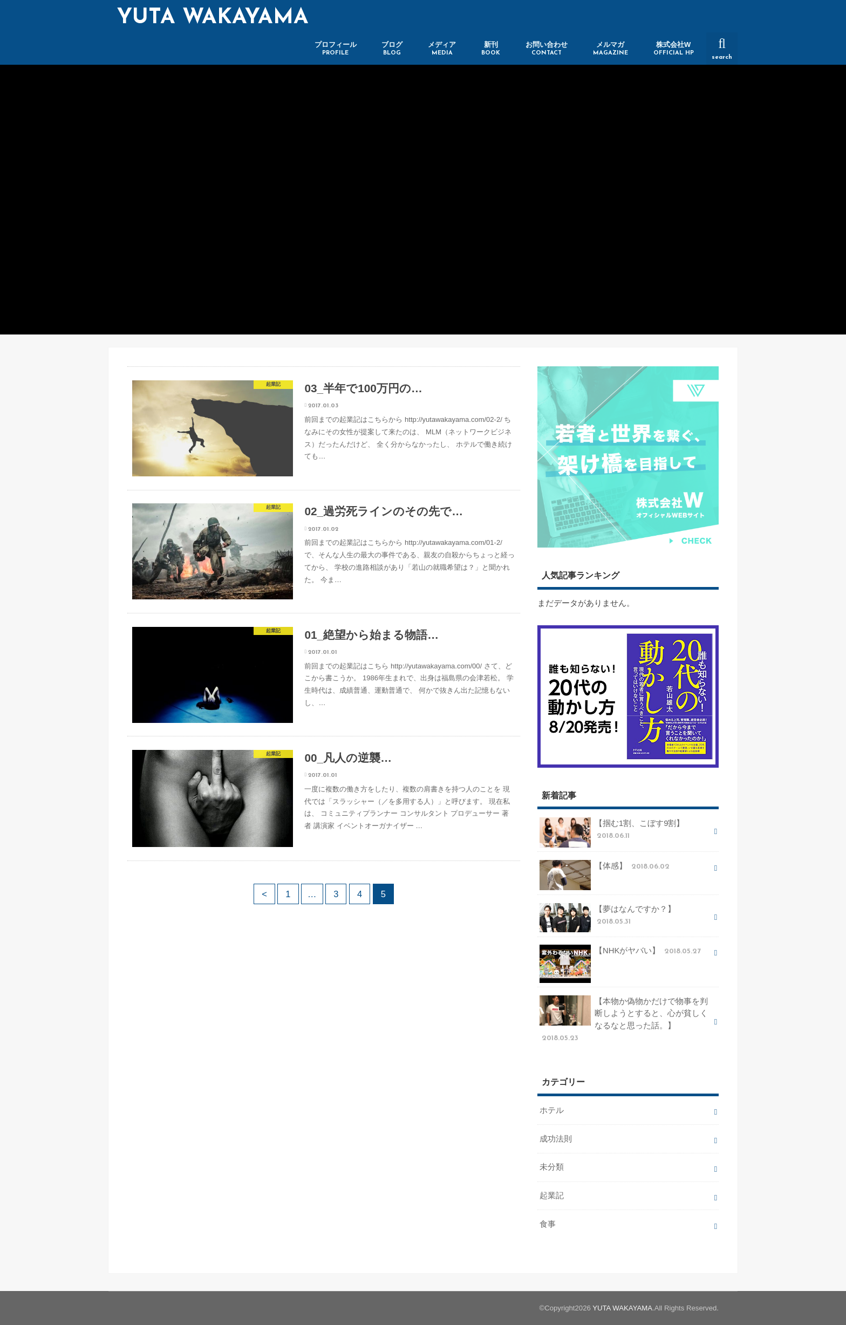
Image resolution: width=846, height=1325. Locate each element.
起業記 (552, 1195)
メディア (442, 48)
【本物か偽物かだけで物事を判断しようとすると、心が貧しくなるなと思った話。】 (624, 1019)
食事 (548, 1224)
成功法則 (556, 1139)
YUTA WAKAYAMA (213, 18)
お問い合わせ (547, 48)
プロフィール (336, 48)
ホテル (552, 1110)
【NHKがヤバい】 (621, 955)
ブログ (391, 48)
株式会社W (673, 48)
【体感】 (606, 870)
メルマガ (610, 48)
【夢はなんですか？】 (608, 917)
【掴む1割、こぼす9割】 (612, 832)
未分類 (552, 1167)
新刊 (490, 48)
